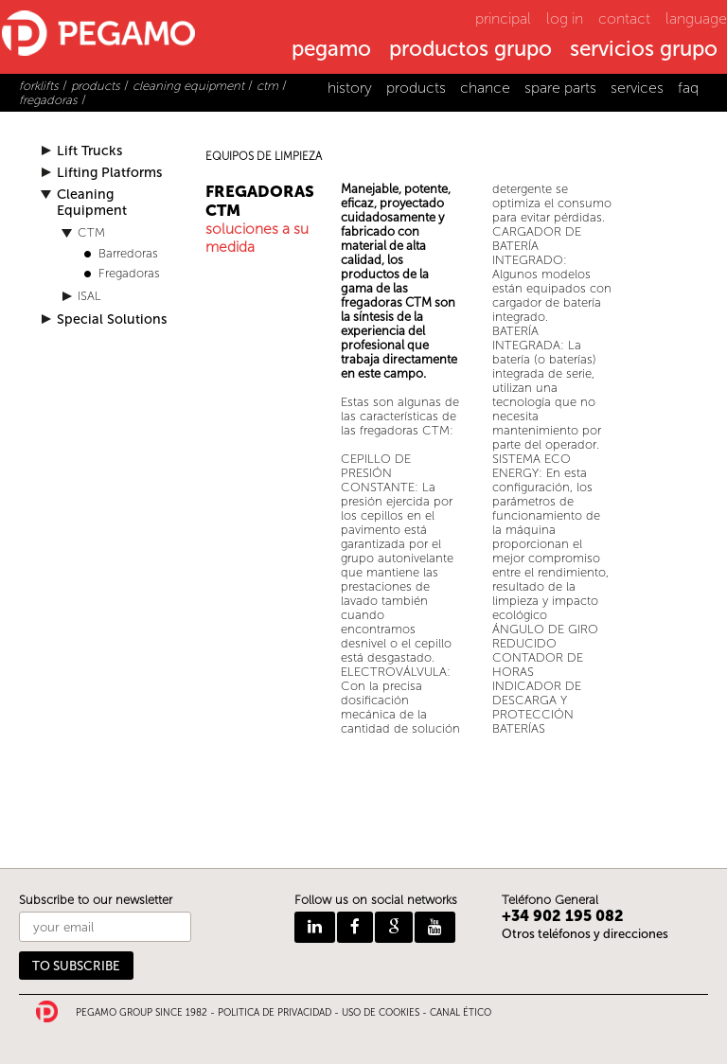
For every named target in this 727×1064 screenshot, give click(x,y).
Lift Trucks (89, 151)
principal (503, 18)
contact (624, 18)
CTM (91, 232)
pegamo (331, 50)
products (416, 88)
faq (688, 88)
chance (485, 88)
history (350, 88)
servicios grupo (644, 50)
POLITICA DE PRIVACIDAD (274, 1013)
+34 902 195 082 (563, 916)
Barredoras (128, 253)
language (696, 18)
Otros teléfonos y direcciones (585, 934)
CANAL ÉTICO (460, 1013)
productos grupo (470, 50)
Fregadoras (129, 273)
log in (564, 18)
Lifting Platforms (109, 173)
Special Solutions (112, 319)
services (637, 88)
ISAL (89, 296)
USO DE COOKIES (380, 1013)
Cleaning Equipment (92, 202)
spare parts (560, 88)
